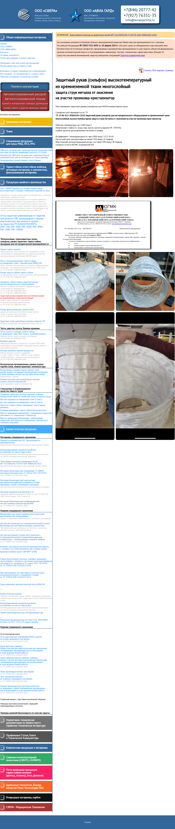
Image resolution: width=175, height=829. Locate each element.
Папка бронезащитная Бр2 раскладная (17, 672)
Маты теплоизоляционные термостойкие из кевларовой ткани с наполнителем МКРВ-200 (21, 262)
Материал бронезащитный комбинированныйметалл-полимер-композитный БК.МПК (19, 502)
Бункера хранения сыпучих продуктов (16, 350)
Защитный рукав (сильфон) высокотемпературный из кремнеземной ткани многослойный (22, 297)
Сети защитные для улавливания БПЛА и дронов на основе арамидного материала (21, 638)
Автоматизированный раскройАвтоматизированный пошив (25, 101)
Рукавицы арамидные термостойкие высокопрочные (23, 410)
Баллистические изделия (11, 594)
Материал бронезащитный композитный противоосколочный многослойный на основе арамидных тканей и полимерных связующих (20, 482)
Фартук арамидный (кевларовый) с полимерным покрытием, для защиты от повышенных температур (26, 414)
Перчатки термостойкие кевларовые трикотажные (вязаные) (22, 406)
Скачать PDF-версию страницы (158, 70)
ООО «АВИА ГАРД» (8, 49)
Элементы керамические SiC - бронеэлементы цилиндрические (20, 441)
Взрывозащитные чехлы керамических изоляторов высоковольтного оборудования (22, 515)
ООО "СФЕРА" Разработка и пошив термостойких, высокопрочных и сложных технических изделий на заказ (25, 189)
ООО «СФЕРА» (6, 46)
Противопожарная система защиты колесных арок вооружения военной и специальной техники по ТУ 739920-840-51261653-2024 (22, 574)
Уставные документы (9, 55)
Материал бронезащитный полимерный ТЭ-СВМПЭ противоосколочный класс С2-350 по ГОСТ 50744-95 (23, 472)
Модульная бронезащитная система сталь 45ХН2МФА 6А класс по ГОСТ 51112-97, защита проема (24, 621)
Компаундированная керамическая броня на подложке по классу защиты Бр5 (18, 451)
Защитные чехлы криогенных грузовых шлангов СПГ (22, 321)
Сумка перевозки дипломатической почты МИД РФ (22, 584)
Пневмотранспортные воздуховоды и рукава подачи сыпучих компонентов (20, 380)
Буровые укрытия (8, 341)
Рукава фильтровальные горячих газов (17, 310)
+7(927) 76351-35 (140, 15)
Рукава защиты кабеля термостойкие (16, 273)
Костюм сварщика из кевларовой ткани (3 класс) (21, 402)
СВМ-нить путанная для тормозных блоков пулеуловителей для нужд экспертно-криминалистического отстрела (26, 151)
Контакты (4, 52)
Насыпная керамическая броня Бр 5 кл (17, 492)
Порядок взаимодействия (132, 55)
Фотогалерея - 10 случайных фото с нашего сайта (22, 74)
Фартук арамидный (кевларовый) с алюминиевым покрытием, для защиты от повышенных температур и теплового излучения (24, 420)
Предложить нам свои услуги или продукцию (19, 63)
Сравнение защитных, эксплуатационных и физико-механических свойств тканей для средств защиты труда (25, 395)
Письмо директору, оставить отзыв (15, 66)
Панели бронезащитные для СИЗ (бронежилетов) (21, 613)
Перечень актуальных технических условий (19, 77)
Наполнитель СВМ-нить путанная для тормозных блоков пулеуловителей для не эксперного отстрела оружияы (24, 156)
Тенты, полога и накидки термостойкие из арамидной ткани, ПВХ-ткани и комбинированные (23, 333)
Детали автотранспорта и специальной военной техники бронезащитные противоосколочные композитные (25, 524)
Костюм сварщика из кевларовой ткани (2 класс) (21, 399)
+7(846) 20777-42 (140, 9)
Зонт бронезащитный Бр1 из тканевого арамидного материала (16, 678)
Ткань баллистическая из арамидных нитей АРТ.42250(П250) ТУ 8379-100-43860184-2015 (20, 462)
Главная (3, 44)
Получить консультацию (25, 86)
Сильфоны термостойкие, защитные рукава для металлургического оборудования (19, 283)
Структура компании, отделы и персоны (17, 58)
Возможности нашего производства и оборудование (23, 71)
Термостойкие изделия (10, 249)
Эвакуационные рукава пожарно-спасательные (20, 160)
